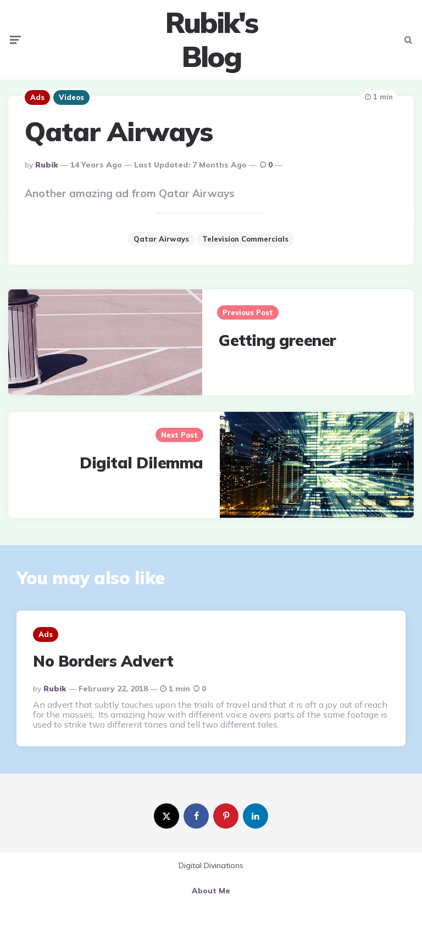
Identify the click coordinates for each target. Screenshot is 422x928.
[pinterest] (225, 816)
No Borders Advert (103, 660)
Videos (71, 97)
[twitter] (166, 816)
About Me (211, 891)
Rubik (46, 164)
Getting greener (277, 340)
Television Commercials (245, 238)
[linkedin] (255, 816)
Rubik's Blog (211, 39)
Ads (37, 97)
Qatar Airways (161, 238)
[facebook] (196, 816)
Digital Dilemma (141, 462)
